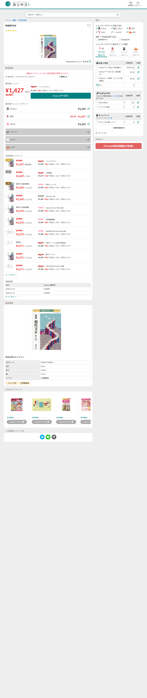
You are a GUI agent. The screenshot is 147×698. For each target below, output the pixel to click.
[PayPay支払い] (138, 102)
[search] (118, 14)
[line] (48, 437)
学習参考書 (22, 20)
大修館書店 (24, 383)
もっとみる (11, 275)
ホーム (7, 20)
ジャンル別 (12, 383)
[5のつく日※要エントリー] (138, 122)
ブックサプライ (44, 87)
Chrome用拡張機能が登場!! (119, 146)
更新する (63, 77)
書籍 (14, 20)
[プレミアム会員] (138, 107)
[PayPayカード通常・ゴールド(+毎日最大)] (138, 78)
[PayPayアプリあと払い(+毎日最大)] (138, 72)
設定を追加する (118, 128)
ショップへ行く (60, 95)
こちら (115, 96)
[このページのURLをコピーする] (54, 437)
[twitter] (42, 437)
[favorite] (89, 25)
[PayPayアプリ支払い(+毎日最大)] (138, 67)
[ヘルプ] (124, 102)
